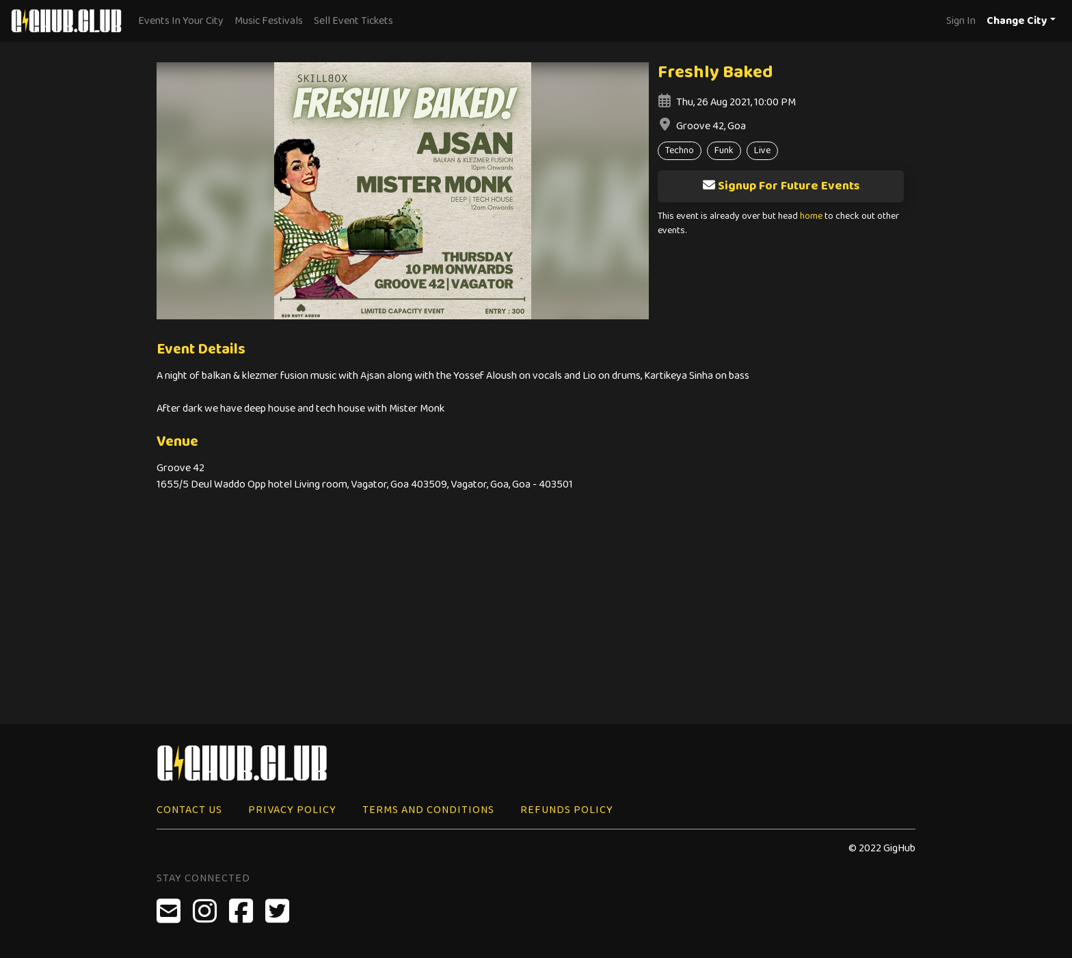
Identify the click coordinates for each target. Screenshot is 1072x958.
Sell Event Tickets (353, 21)
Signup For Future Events (780, 186)
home (811, 216)
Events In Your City (181, 21)
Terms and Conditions (428, 810)
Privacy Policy (292, 810)
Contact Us (189, 810)
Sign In (961, 21)
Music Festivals (268, 21)
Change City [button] (1017, 21)
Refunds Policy (566, 810)
